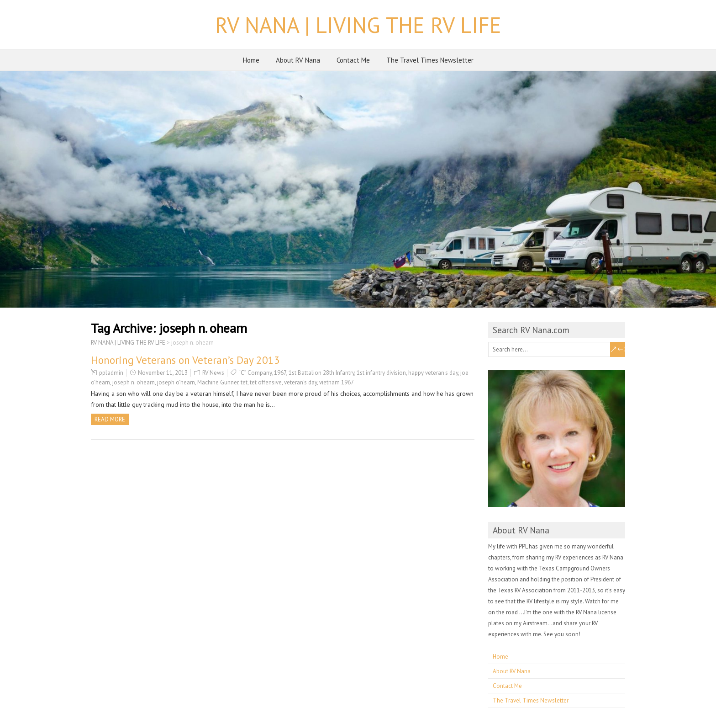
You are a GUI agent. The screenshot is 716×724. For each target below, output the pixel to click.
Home (251, 60)
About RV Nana (298, 60)
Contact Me (353, 60)
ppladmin (111, 373)
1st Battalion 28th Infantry (321, 373)
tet (244, 382)
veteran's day (300, 382)
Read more (110, 419)
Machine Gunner (217, 382)
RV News (213, 373)
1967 (280, 373)
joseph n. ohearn (133, 382)
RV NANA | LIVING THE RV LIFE (358, 25)
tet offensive (266, 382)
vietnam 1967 (336, 382)
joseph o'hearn (176, 382)
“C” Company (255, 373)
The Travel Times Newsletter (430, 60)
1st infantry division (381, 373)
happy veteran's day (433, 373)
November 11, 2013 (163, 373)
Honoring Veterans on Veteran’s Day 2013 (185, 360)
